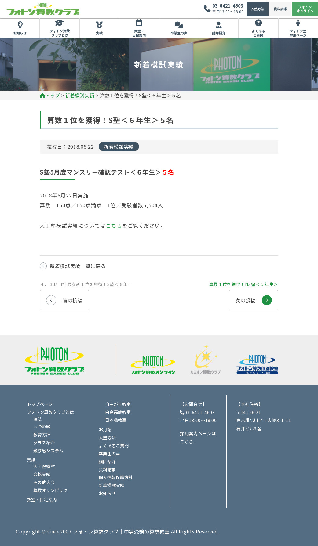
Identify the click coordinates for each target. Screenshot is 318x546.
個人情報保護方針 (116, 477)
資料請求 (280, 8)
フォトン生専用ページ (298, 33)
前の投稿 (64, 297)
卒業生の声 (178, 33)
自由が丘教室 (118, 404)
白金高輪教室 (118, 412)
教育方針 (41, 435)
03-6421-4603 (227, 5)
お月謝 (105, 429)
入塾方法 (257, 8)
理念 (37, 418)
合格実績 (41, 474)
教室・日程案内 (139, 33)
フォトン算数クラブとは (59, 33)
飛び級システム (48, 450)
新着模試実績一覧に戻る (78, 265)
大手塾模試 (44, 466)
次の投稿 (253, 297)
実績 (99, 33)
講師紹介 (218, 33)
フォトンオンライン (305, 8)
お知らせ (20, 33)
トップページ (40, 404)
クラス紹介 (44, 442)
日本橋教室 (115, 420)
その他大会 (44, 482)
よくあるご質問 (258, 33)
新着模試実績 (119, 146)
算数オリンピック (50, 490)
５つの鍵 (41, 426)
